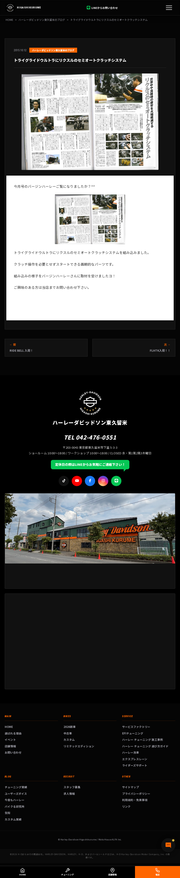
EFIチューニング (132, 733)
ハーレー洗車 (130, 752)
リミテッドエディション (79, 746)
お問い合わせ (13, 752)
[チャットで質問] (168, 845)
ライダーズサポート (134, 765)
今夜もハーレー (14, 800)
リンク (126, 806)
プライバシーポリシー (136, 793)
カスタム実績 (13, 819)
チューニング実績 (16, 787)
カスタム (69, 739)
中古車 (68, 733)
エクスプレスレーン (134, 759)
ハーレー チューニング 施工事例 (142, 739)
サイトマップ (130, 787)
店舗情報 (10, 746)
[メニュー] (169, 7)
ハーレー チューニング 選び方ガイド (145, 746)
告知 (7, 813)
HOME (9, 20)
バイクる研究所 (14, 806)
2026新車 (70, 727)
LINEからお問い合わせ (102, 8)
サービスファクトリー (136, 727)
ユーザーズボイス (16, 793)
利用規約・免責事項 (134, 800)
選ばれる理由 (13, 733)
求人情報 (69, 793)
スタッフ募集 (72, 787)
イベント (10, 739)
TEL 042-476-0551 (90, 437)
